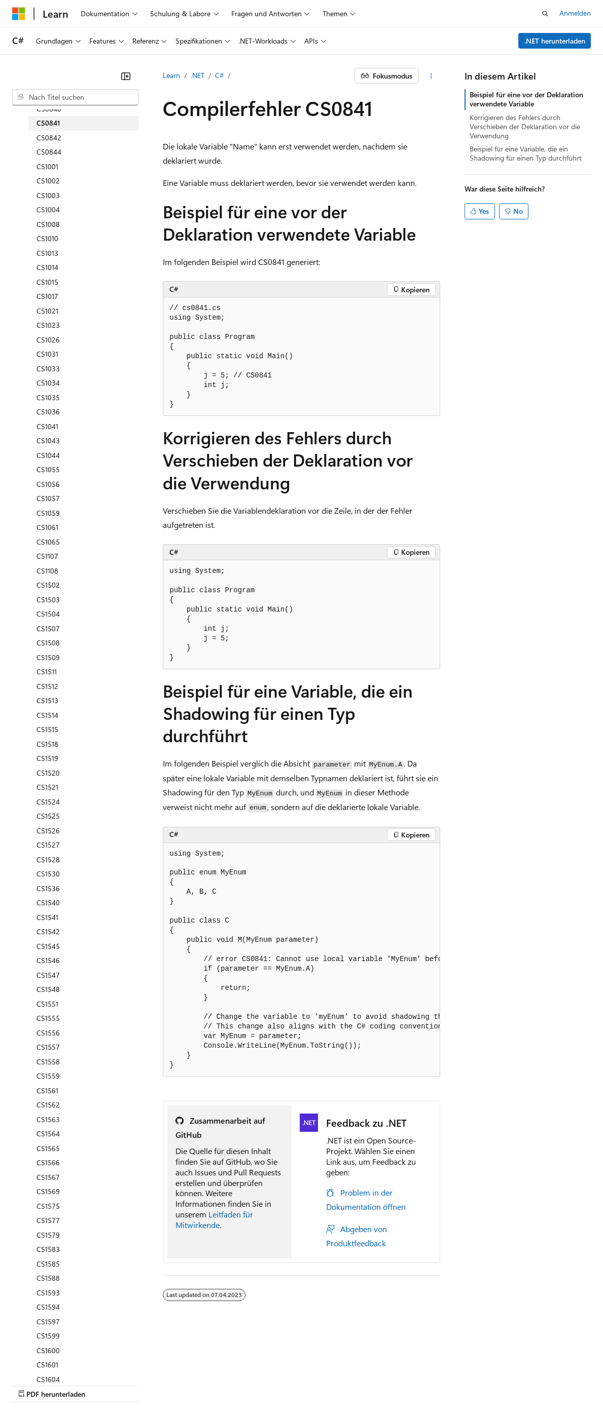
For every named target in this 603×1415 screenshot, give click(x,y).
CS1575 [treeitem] (48, 1206)
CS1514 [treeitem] (47, 715)
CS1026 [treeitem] (48, 340)
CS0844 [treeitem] (49, 152)
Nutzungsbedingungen (432, 1369)
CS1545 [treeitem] (48, 946)
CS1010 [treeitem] (47, 238)
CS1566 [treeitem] (48, 1162)
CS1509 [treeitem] (48, 657)
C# (219, 75)
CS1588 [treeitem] (48, 1278)
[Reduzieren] (125, 76)
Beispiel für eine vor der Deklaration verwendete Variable (526, 99)
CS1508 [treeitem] (48, 642)
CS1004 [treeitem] (48, 209)
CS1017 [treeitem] (47, 296)
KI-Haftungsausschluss (47, 1369)
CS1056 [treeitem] (48, 484)
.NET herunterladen (554, 41)
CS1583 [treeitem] (48, 1249)
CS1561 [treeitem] (47, 1090)
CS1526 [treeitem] (48, 830)
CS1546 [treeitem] (48, 960)
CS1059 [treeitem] (48, 513)
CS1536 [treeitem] (48, 888)
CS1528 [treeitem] (48, 859)
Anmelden (575, 13)
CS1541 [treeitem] (47, 917)
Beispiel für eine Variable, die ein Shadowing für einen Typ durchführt (526, 153)
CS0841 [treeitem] (48, 123)
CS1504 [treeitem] (48, 614)
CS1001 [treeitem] (47, 166)
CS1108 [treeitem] (47, 571)
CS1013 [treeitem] (47, 253)
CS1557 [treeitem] (48, 1047)
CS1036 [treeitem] (48, 411)
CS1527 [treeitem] (48, 845)
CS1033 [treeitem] (48, 368)
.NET (197, 75)
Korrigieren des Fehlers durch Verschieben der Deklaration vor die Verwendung (525, 126)
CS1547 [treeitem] (48, 975)
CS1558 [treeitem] (48, 1061)
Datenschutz (259, 1369)
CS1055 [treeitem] (48, 469)
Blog (170, 1369)
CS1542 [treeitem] (48, 931)
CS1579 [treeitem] (48, 1235)
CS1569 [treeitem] (48, 1191)
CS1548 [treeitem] (48, 989)
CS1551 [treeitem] (47, 1004)
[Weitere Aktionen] (431, 76)
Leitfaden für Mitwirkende (214, 1219)
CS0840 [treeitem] (49, 108)
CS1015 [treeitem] (47, 282)
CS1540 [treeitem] (48, 902)
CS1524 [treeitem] (48, 802)
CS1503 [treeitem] (48, 599)
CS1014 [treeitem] (47, 267)
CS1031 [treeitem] (47, 354)
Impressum (497, 1369)
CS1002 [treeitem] (48, 180)
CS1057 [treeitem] (48, 498)
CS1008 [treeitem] (48, 224)
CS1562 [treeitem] (48, 1105)
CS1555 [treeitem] (48, 1018)
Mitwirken (212, 1369)
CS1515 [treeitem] (47, 729)
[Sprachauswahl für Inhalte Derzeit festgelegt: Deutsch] (35, 1346)
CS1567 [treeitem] (48, 1177)
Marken (545, 1369)
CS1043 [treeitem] (48, 440)
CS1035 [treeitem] (48, 397)
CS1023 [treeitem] (48, 325)
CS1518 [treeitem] (47, 744)
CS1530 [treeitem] (48, 873)
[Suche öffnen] (545, 14)
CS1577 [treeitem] (48, 1220)
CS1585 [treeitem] (48, 1264)
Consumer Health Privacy (337, 1369)
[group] (301, 960)
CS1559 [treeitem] (48, 1076)
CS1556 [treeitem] (48, 1033)
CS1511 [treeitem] (47, 671)
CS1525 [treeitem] (48, 816)
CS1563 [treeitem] (48, 1119)
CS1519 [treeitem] (47, 758)
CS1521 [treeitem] (47, 787)
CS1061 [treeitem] (47, 527)
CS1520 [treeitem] (48, 773)
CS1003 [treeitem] (48, 195)
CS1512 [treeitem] (47, 686)
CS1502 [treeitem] (48, 585)
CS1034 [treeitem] (48, 383)
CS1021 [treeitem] (47, 311)
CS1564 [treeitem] (48, 1133)
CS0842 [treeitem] (49, 137)
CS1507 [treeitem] (48, 628)
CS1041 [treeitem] (47, 426)
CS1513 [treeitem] (47, 700)
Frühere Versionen (123, 1369)
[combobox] (75, 97)
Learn (171, 75)
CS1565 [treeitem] (48, 1148)
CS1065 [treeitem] (48, 542)
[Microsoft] (18, 13)
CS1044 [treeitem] (48, 455)
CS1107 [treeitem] (47, 556)
